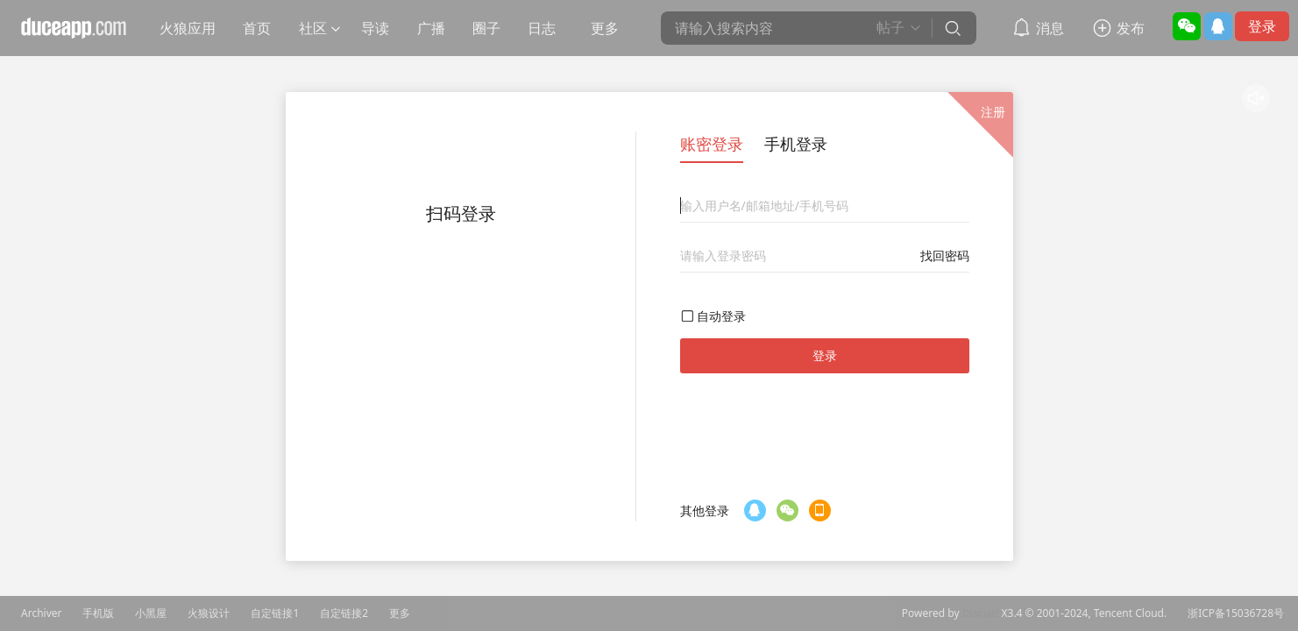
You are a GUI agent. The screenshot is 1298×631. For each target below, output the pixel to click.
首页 (257, 28)
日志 (542, 28)
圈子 (486, 28)
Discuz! (980, 613)
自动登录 (721, 316)
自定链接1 (275, 613)
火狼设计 (209, 613)
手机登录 (795, 143)
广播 (431, 28)
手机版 (98, 613)
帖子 (890, 27)
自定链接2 (344, 613)
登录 (1262, 26)
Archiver (41, 613)
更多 (605, 28)
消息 (1050, 28)
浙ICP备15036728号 (1236, 613)
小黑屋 (151, 613)
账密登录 (711, 143)
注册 (993, 111)
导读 (375, 28)
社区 (313, 28)
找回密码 (944, 255)
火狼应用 (188, 28)
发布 (1131, 28)
